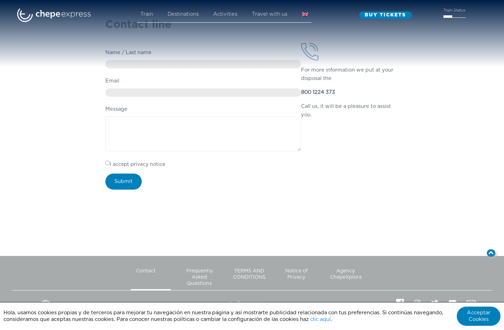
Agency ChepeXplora (346, 274)
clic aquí (320, 319)
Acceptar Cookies (478, 316)
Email (112, 80)
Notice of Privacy (296, 274)
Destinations (183, 14)
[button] (491, 253)
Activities (225, 14)
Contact (146, 271)
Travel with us (269, 14)
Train (146, 14)
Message (116, 109)
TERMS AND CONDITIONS (249, 274)
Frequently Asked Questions (199, 277)
